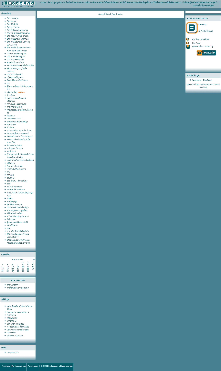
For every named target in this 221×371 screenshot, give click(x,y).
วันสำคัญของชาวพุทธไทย (17, 210)
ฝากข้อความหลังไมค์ (200, 39)
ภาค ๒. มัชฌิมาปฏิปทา (16, 57)
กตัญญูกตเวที (12, 318)
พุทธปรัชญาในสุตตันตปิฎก (17, 122)
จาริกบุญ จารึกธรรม (15, 148)
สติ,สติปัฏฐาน (12, 225)
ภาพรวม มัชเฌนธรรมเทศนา (18, 33)
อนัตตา (9, 199)
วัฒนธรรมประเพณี (14, 145)
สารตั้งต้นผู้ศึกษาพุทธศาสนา (18, 288)
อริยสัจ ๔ (10, 178)
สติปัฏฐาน (11, 163)
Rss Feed (196, 43)
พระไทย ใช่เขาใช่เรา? (16, 190)
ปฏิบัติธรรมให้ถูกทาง (15, 77)
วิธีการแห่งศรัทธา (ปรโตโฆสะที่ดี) (20, 65)
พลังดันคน (11, 116)
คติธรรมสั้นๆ (12, 92)
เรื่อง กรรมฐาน (12, 18)
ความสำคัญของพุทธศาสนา (18, 216)
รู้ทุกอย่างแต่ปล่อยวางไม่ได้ (17, 222)
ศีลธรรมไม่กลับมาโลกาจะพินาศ (19, 136)
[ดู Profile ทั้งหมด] (205, 31)
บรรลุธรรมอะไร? (13, 119)
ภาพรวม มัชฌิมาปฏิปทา (16, 54)
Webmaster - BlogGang (201, 80)
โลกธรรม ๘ (11, 321)
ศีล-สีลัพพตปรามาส (14, 204)
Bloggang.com (12, 352)
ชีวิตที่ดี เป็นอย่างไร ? (15, 63)
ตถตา (9, 228)
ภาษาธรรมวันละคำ (14, 74)
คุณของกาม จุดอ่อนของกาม (18, 312)
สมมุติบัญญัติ (12, 201)
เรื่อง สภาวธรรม (13, 27)
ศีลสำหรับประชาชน (14, 166)
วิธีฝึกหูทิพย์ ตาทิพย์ (14, 213)
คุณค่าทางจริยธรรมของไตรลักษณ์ (20, 160)
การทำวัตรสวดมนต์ (14, 107)
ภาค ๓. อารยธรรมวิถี (15, 60)
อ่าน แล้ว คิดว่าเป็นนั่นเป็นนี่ (17, 231)
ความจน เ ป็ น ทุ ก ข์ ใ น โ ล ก (19, 131)
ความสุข (10, 175)
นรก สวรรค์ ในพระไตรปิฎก (17, 207)
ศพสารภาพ (11, 315)
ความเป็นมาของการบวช (16, 104)
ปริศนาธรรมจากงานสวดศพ (18, 330)
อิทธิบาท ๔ (11, 219)
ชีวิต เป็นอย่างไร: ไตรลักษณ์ (18, 39)
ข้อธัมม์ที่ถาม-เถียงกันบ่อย (17, 80)
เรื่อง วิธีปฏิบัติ (12, 24)
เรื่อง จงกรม (11, 21)
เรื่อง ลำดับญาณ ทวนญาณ (17, 30)
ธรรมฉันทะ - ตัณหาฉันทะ (17, 181)
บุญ (8, 83)
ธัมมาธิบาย (11, 125)
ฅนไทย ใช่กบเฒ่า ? (14, 187)
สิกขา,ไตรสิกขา (13, 285)
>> (34, 260)
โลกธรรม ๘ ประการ (15, 336)
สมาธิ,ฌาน (11, 151)
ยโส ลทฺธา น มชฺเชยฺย (15, 324)
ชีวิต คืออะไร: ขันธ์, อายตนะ (18, 36)
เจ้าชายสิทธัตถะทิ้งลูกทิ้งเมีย (18, 327)
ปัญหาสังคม (11, 333)
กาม (8, 172)
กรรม (9, 184)
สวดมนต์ (10, 128)
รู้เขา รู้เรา (11, 95)
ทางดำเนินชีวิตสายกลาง (16, 169)
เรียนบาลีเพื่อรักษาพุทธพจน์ (18, 133)
